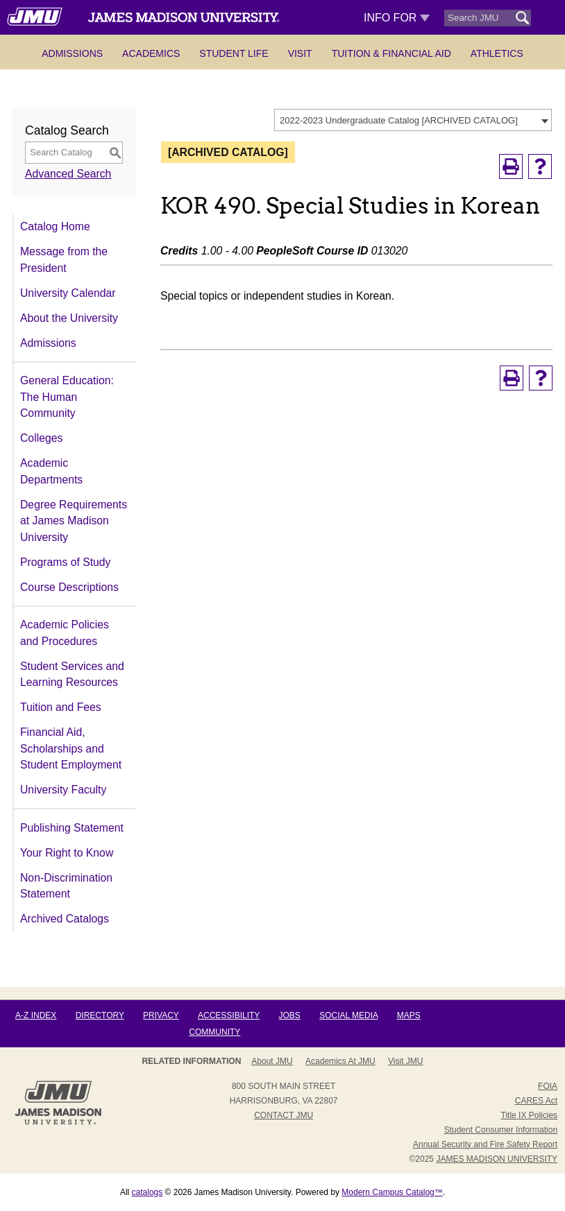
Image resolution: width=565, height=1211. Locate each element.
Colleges (41, 438)
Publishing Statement (72, 828)
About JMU (271, 1061)
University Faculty (63, 790)
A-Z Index (35, 1015)
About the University (69, 318)
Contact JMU (283, 1115)
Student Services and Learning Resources (72, 674)
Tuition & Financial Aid (391, 53)
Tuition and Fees (60, 707)
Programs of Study (65, 562)
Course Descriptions (69, 587)
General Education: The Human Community (67, 397)
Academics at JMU (340, 1061)
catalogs (147, 1192)
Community (214, 1032)
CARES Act (536, 1101)
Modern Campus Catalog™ (391, 1192)
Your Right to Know (66, 853)
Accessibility (229, 1015)
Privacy (161, 1015)
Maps (409, 1015)
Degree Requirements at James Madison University (73, 521)
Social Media (348, 1015)
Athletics (497, 53)
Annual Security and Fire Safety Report (485, 1144)
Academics (151, 53)
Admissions (72, 53)
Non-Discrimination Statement (66, 886)
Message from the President (64, 260)
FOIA (547, 1086)
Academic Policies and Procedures (64, 633)
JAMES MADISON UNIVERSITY (496, 1159)
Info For (397, 18)
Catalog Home (55, 226)
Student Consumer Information (500, 1130)
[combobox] (413, 120)
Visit (300, 53)
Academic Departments (51, 471)
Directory (100, 1015)
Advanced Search (68, 174)
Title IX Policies (529, 1115)
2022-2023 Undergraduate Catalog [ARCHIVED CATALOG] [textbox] (399, 120)
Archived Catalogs (64, 919)
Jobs (289, 1015)
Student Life (233, 53)
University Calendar (67, 293)
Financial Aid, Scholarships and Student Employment (70, 748)
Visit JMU (405, 1061)
